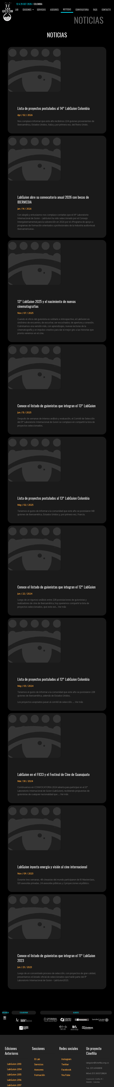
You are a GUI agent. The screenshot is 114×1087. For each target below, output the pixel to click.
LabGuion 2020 (14, 1046)
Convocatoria (82, 9)
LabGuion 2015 (14, 1020)
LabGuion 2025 (14, 1073)
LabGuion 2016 (14, 1025)
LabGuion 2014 (14, 1015)
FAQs (95, 9)
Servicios (41, 9)
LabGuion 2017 (14, 1030)
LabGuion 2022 (14, 1057)
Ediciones (27, 9)
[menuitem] (15, 10)
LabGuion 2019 (14, 1041)
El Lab (15, 9)
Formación (39, 1020)
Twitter (65, 1010)
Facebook (66, 1015)
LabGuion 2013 (14, 1009)
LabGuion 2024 (14, 1068)
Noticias (67, 9)
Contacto (106, 9)
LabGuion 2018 (14, 1036)
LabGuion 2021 (14, 1052)
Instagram (66, 1004)
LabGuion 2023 (14, 1062)
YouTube (65, 1020)
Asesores (54, 9)
